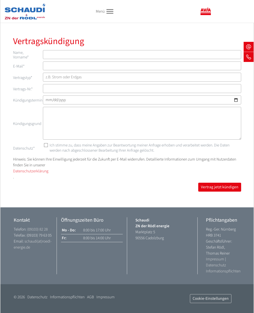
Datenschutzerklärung (30, 171)
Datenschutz (24, 148)
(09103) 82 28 (37, 229)
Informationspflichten (223, 271)
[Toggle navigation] (110, 11)
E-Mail (19, 66)
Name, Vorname (21, 54)
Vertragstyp (22, 77)
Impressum (215, 259)
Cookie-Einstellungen (211, 298)
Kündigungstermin (28, 100)
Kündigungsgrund (27, 123)
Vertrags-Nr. (23, 89)
